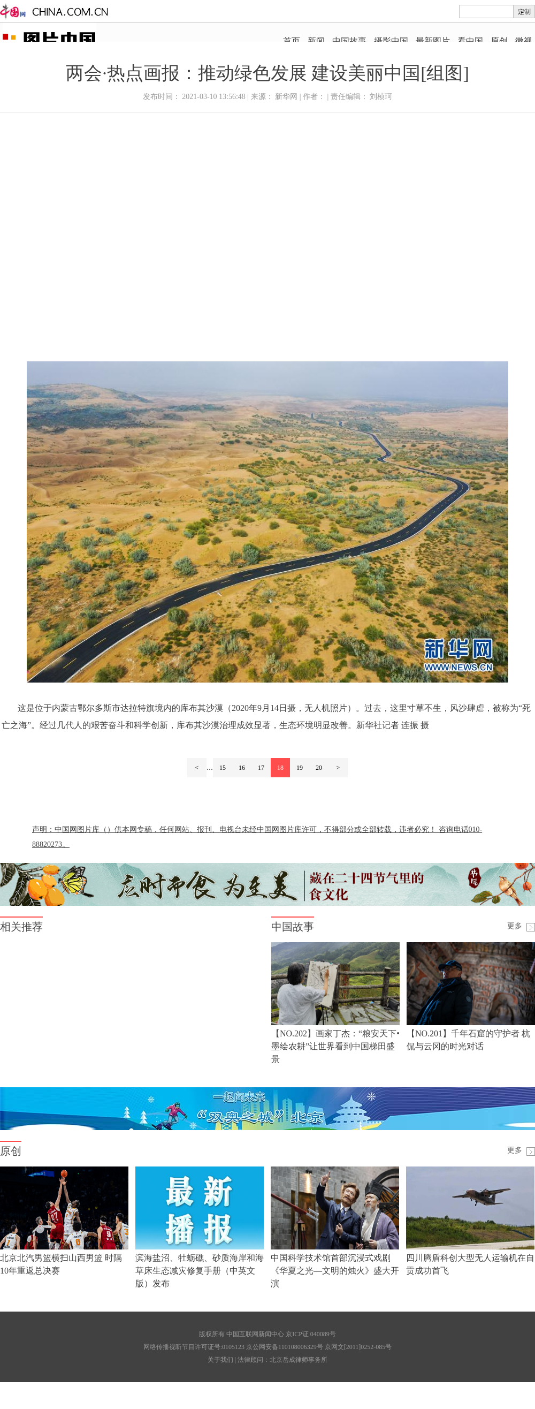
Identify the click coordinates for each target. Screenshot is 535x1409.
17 (261, 767)
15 (222, 767)
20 (319, 767)
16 (242, 767)
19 (299, 767)
